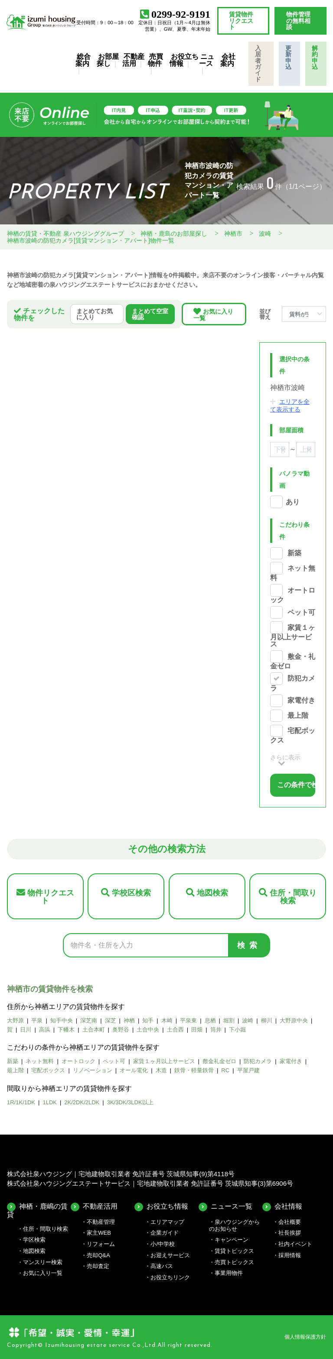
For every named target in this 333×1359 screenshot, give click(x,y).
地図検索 (212, 893)
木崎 (167, 1020)
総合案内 (83, 60)
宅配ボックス (48, 1070)
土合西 (175, 1029)
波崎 (247, 1020)
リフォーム (101, 1244)
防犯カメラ (258, 1061)
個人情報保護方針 (305, 1337)
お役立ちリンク (170, 1277)
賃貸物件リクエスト (241, 20)
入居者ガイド (258, 64)
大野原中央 (294, 1020)
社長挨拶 (289, 1232)
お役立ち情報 (184, 60)
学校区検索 (131, 893)
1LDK (49, 1102)
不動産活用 (133, 60)
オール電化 (134, 1070)
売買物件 (155, 60)
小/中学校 (162, 1244)
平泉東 (188, 1020)
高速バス (161, 1266)
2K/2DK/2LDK (81, 1102)
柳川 (266, 1020)
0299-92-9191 (180, 14)
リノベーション (92, 1070)
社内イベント (295, 1244)
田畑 (196, 1029)
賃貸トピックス (234, 1251)
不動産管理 (101, 1222)
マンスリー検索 (42, 1262)
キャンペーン (231, 1239)
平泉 (36, 1020)
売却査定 (98, 1266)
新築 (294, 553)
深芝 (110, 1020)
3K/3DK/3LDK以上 (130, 1102)
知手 (147, 1020)
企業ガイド (164, 1232)
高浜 (44, 1029)
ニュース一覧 (231, 1206)
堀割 (229, 1020)
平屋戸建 (248, 1070)
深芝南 (88, 1020)
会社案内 (227, 60)
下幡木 (66, 1029)
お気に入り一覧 (213, 314)
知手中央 (61, 1020)
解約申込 (315, 57)
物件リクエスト (50, 897)
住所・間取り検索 (293, 897)
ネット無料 (40, 1061)
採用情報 (289, 1255)
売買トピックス (234, 1262)
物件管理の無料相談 (298, 20)
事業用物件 (229, 1273)
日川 (25, 1029)
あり (293, 502)
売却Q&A (98, 1255)
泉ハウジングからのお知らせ (234, 1225)
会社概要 (289, 1222)
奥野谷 (120, 1029)
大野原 (15, 1020)
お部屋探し (108, 60)
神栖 (129, 1020)
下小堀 (237, 1029)
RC (225, 1070)
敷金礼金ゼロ (219, 1061)
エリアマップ (167, 1222)
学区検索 (34, 1239)
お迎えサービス (170, 1255)
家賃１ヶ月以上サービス (292, 636)
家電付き (301, 700)
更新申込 (288, 57)
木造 (161, 1070)
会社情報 (288, 1206)
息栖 (210, 1020)
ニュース (206, 60)
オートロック (78, 1061)
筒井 (216, 1029)
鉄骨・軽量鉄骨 (194, 1070)
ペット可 (301, 612)
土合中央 (148, 1029)
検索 (249, 945)
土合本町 (93, 1029)
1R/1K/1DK (21, 1102)
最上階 (297, 716)
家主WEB (99, 1232)
